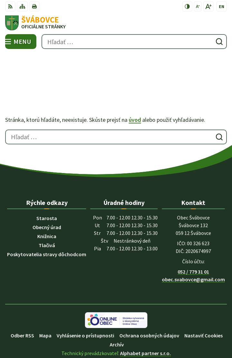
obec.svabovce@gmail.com (193, 249)
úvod (135, 89)
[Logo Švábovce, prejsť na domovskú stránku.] (116, 22)
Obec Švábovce (134, 331)
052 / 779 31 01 (193, 241)
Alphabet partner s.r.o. (145, 323)
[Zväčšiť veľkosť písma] (208, 6)
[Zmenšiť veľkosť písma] (198, 6)
